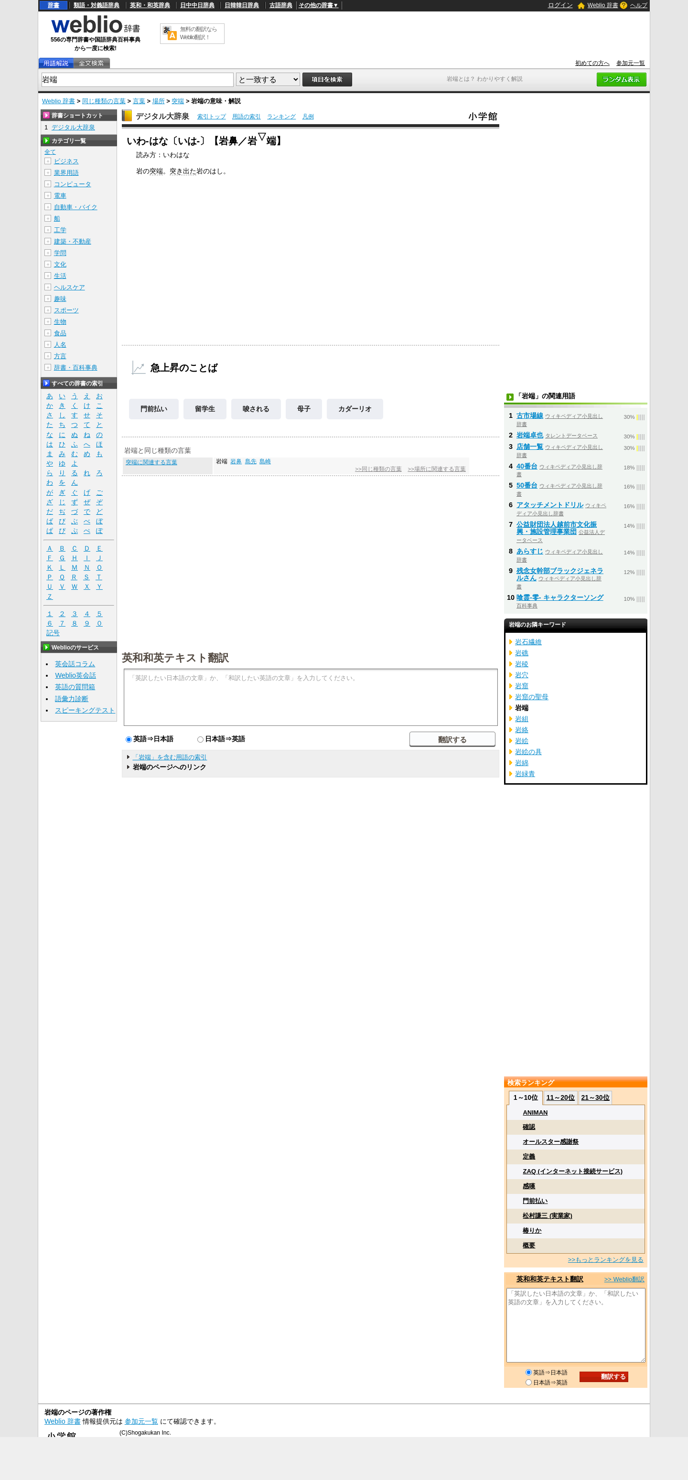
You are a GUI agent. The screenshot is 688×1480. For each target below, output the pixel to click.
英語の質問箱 (75, 687)
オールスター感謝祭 (551, 1141)
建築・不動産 (72, 241)
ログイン (560, 5)
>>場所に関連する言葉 (436, 469)
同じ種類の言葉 (104, 101)
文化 (60, 264)
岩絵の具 (528, 752)
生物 (60, 321)
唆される (256, 409)
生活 (60, 275)
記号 (53, 633)
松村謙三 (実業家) (547, 1215)
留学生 (205, 409)
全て (50, 152)
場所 (158, 101)
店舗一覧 (529, 446)
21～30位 (595, 1097)
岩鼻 (236, 461)
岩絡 (521, 730)
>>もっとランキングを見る (606, 1259)
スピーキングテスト (85, 710)
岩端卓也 (529, 435)
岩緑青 (525, 773)
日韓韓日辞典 (242, 5)
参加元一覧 (630, 63)
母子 (304, 409)
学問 (60, 252)
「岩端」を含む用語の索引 (169, 757)
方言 (60, 356)
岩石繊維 (528, 642)
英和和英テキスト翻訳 (175, 657)
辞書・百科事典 (75, 367)
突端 (178, 101)
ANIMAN (535, 1112)
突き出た (183, 171)
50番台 (527, 485)
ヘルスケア (69, 287)
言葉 (139, 101)
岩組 (521, 719)
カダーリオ (355, 409)
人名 (60, 344)
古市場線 (529, 415)
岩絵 (521, 741)
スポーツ (66, 310)
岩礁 (521, 653)
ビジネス (66, 161)
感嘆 (529, 1186)
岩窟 (521, 686)
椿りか (532, 1230)
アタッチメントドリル (549, 505)
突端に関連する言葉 (151, 462)
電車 (60, 195)
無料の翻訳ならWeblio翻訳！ (198, 33)
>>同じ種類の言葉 (378, 469)
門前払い (153, 409)
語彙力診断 (71, 699)
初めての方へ (592, 63)
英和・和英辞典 (150, 5)
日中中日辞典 (197, 5)
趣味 (60, 298)
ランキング (281, 116)
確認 (529, 1126)
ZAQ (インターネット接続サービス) (573, 1171)
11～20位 (561, 1097)
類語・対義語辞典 (96, 5)
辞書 (53, 5)
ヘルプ (638, 5)
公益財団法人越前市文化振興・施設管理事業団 (556, 528)
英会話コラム (75, 664)
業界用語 (66, 172)
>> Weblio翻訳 (624, 1279)
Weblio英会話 (75, 675)
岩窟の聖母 (531, 697)
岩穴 (521, 675)
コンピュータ (72, 184)
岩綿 (521, 763)
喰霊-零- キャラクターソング (559, 597)
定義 (529, 1156)
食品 (60, 333)
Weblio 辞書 (603, 5)
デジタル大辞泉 (162, 116)
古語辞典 (280, 5)
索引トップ (211, 116)
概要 (529, 1245)
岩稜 (521, 664)
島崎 (265, 461)
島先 (251, 461)
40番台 (527, 466)
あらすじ (529, 551)
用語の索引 (246, 116)
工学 (60, 230)
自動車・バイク (75, 207)
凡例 (308, 116)
